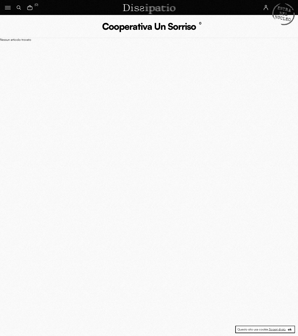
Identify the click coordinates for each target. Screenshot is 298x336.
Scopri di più (277, 329)
